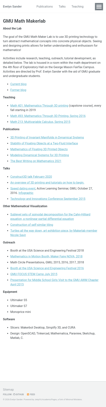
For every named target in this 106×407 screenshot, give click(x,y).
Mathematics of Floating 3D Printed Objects (39, 149)
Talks (62, 6)
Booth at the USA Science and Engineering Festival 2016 (47, 268)
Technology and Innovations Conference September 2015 (47, 199)
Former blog (18, 90)
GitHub (18, 394)
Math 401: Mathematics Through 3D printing (39, 105)
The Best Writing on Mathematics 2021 (35, 161)
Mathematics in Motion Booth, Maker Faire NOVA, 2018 (46, 256)
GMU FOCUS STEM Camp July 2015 (33, 274)
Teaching (77, 6)
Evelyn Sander (12, 6)
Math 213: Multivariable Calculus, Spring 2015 (40, 122)
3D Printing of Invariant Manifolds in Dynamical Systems (47, 137)
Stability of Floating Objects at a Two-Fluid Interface (44, 143)
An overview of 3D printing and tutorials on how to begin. (47, 182)
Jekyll (37, 399)
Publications (45, 6)
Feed (31, 394)
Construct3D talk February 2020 (31, 176)
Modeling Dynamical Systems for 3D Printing (39, 155)
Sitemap (8, 389)
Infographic (25, 193)
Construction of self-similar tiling (31, 225)
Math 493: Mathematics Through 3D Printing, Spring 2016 (48, 116)
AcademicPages (49, 399)
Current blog (18, 84)
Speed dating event (22, 188)
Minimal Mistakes (74, 399)
